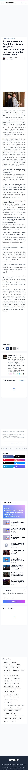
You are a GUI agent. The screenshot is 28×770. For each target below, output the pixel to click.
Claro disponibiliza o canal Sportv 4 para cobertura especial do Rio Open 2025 (17, 567)
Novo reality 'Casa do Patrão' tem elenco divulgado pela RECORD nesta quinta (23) (18, 559)
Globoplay (6, 681)
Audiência (13, 662)
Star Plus (10, 710)
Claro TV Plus (7, 670)
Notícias (6, 691)
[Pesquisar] (26, 2)
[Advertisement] (14, 21)
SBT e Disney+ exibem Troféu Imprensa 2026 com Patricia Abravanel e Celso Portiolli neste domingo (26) (18, 581)
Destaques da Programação (11, 675)
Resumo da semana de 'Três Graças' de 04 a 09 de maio (18, 552)
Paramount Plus (8, 697)
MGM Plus (6, 689)
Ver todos (21, 380)
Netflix (18, 689)
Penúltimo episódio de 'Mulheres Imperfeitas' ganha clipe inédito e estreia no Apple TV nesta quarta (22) (17, 574)
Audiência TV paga (8, 665)
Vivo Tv (13, 721)
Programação (7, 702)
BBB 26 (18, 665)
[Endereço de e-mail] (14, 598)
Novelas (12, 38)
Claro (18, 667)
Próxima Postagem (21, 448)
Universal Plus (7, 718)
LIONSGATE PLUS (8, 686)
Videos (15, 718)
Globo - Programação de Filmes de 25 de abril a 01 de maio (18, 530)
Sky (5, 710)
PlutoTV (6, 699)
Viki (20, 718)
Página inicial (6, 38)
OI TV (16, 694)
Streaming (17, 710)
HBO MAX (6, 683)
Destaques (6, 673)
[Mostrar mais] (17, 348)
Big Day (6, 667)
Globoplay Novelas (16, 681)
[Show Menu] (2, 2)
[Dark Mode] (22, 2)
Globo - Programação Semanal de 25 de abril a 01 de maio (18, 537)
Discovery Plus (7, 678)
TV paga (13, 713)
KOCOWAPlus (15, 683)
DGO (22, 670)
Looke (17, 686)
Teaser (16, 716)
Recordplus (21, 705)
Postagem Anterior (7, 448)
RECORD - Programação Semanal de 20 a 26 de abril (17, 545)
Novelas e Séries (8, 694)
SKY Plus (19, 707)
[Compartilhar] (24, 58)
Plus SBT (16, 697)
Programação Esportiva (10, 705)
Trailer (22, 716)
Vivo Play (6, 721)
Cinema (12, 667)
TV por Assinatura (8, 716)
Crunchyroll (16, 670)
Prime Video (13, 699)
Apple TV (6, 662)
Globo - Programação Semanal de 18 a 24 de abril (17, 522)
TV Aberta (6, 713)
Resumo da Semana (9, 707)
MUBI (13, 689)
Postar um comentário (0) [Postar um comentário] (14, 443)
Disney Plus (17, 678)
